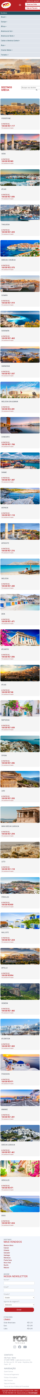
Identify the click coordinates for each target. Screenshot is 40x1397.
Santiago (7, 1255)
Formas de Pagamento (11, 1374)
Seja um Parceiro (9, 1383)
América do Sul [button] (6, 31)
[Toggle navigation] (20, 5)
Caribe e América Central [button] (10, 41)
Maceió (6, 1268)
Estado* (7, 1294)
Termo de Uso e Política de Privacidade (16, 1386)
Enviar (19, 1310)
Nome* (6, 1280)
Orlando (6, 1250)
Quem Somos (8, 1371)
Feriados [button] (4, 55)
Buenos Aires (8, 1245)
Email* (6, 1287)
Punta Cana (8, 1260)
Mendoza (7, 1258)
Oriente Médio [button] (6, 50)
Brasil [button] (3, 17)
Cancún (6, 1248)
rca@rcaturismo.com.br (22, 1360)
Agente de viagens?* (11, 1301)
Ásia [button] (2, 45)
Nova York (7, 1263)
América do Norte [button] (7, 36)
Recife (6, 1265)
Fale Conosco (8, 1380)
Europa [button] (3, 22)
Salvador (7, 1253)
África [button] (3, 26)
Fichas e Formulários (10, 1377)
